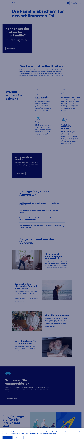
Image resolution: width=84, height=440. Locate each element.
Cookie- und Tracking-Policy (31, 432)
